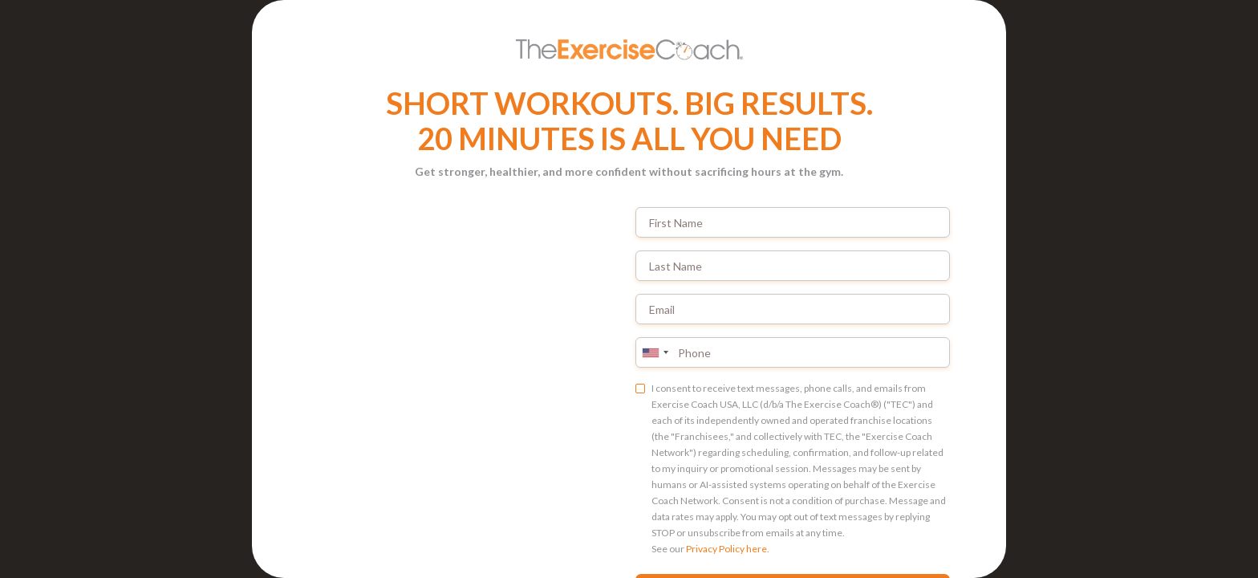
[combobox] (654, 352)
